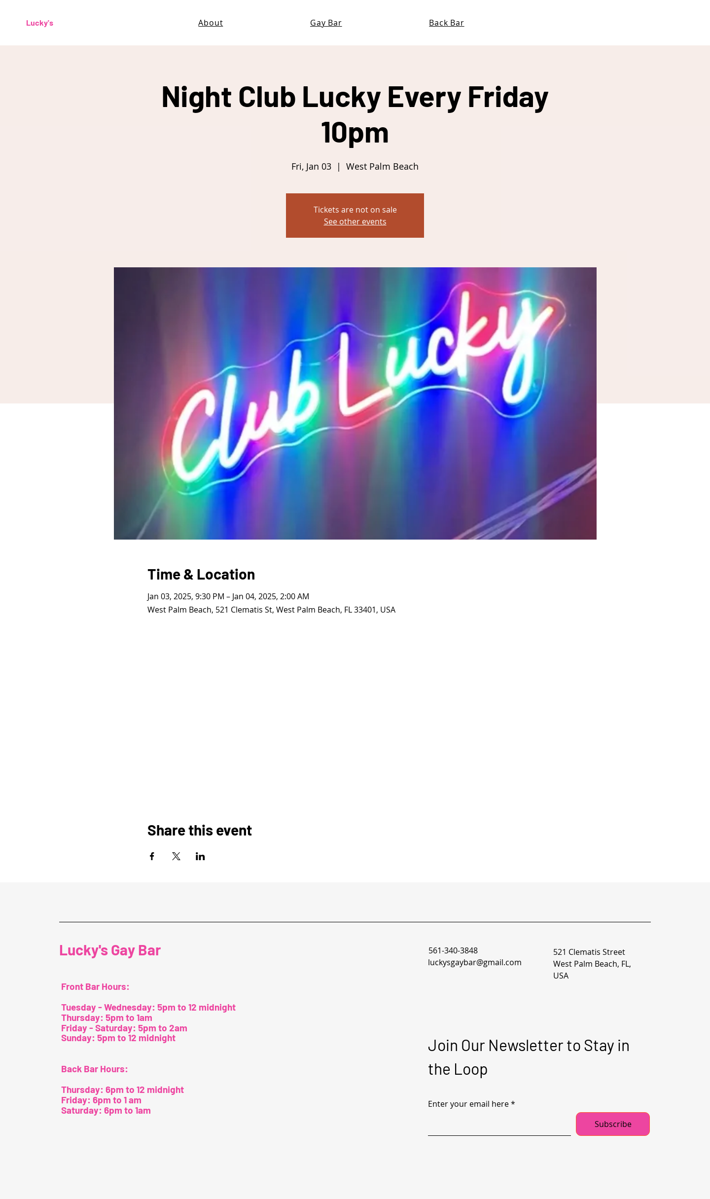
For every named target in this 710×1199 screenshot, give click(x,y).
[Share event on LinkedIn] (200, 856)
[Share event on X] (176, 856)
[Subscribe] (613, 1124)
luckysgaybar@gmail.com (475, 962)
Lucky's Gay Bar (110, 949)
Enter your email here (468, 1104)
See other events (355, 221)
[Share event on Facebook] (152, 856)
